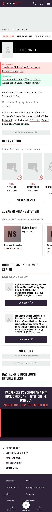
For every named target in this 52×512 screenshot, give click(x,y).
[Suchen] (34, 3)
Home (4, 29)
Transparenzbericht (35, 487)
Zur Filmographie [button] (26, 199)
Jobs (7, 494)
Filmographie (24, 36)
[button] (12, 508)
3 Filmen (19, 92)
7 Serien (33, 92)
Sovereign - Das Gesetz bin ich (26, 405)
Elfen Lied (35, 120)
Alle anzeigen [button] (26, 350)
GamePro (10, 500)
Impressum (11, 480)
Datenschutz (11, 487)
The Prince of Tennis (19, 123)
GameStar (30, 494)
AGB (28, 480)
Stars (11, 29)
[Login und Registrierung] (41, 3)
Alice (30, 116)
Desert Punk (33, 187)
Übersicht (8, 36)
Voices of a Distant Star (14, 116)
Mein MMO (31, 500)
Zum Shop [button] (26, 302)
